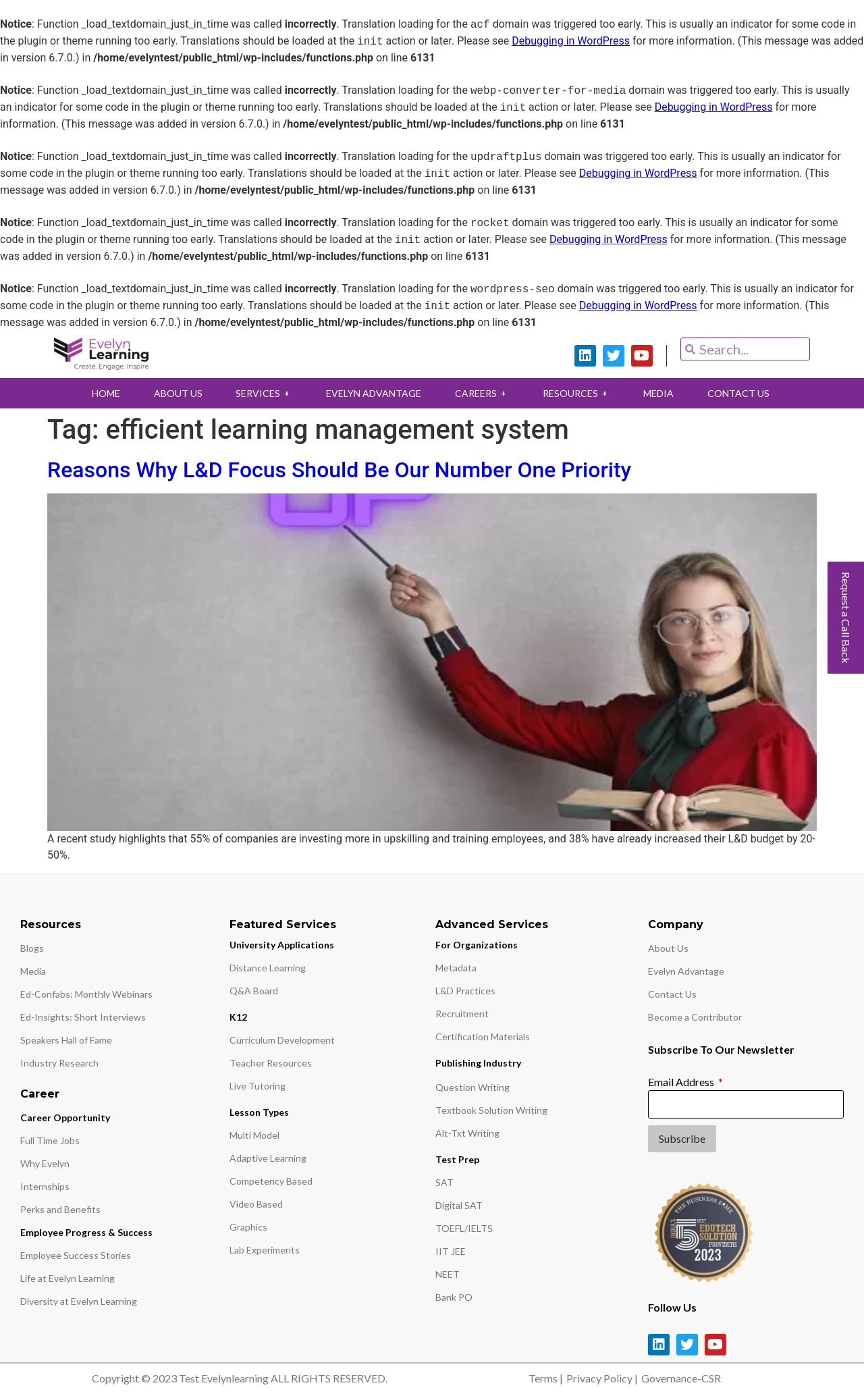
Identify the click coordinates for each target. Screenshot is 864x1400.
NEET (447, 1274)
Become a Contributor (695, 1017)
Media (33, 971)
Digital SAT (459, 1205)
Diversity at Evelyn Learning (78, 1301)
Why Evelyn (45, 1163)
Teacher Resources (271, 1063)
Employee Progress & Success (86, 1232)
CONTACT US (751, 393)
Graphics (248, 1227)
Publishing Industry (478, 1063)
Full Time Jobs (50, 1140)
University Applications (282, 944)
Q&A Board (254, 990)
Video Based (256, 1204)
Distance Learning (268, 967)
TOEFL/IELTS (464, 1228)
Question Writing (472, 1087)
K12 (238, 1017)
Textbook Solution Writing (491, 1110)
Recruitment (462, 1013)
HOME (93, 393)
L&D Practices (465, 990)
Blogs (32, 948)
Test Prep (457, 1159)
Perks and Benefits (60, 1209)
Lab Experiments (265, 1250)
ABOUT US (168, 393)
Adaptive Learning (268, 1158)
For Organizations (476, 944)
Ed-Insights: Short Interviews (83, 1017)
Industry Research (59, 1063)
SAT (444, 1182)
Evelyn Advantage (686, 971)
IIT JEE (450, 1251)
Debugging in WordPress (571, 41)
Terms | (546, 1378)
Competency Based (271, 1181)
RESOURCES (581, 393)
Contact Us (672, 994)
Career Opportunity (65, 1117)
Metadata (456, 967)
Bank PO (454, 1297)
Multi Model (254, 1135)
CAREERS (483, 393)
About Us (668, 948)
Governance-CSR (681, 1378)
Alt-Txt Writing (467, 1133)
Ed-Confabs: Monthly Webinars (86, 994)
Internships (45, 1186)
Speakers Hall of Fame (66, 1040)
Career (39, 1093)
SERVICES (258, 393)
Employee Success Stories (75, 1255)
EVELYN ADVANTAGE (371, 393)
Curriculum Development (282, 1040)
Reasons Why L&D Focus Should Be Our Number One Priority (339, 470)
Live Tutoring (258, 1086)
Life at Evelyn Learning (67, 1278)
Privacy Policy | (602, 1378)
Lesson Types (259, 1112)
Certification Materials (482, 1036)
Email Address (682, 1081)
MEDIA (667, 393)
